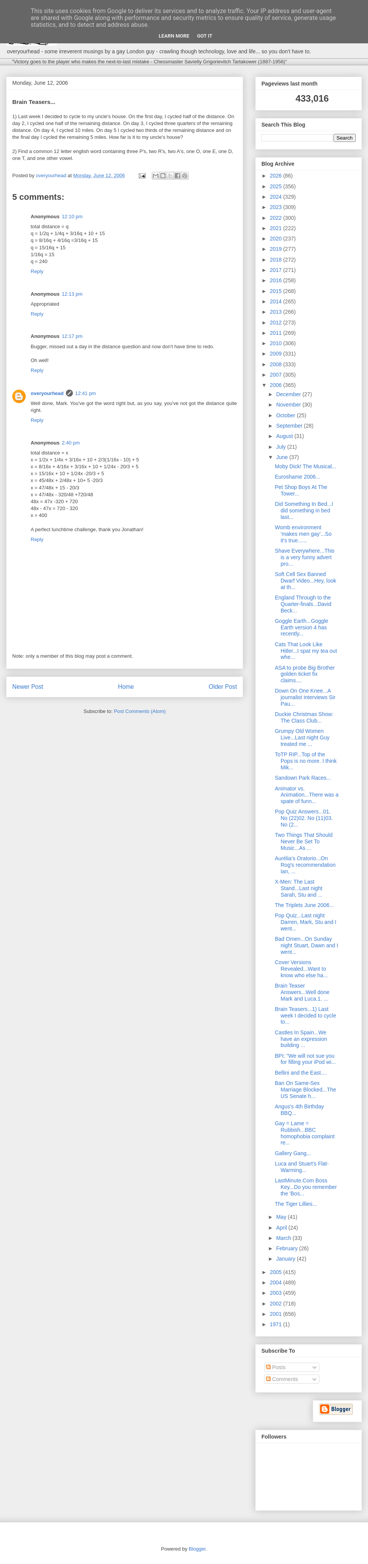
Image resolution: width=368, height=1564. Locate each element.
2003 (276, 1293)
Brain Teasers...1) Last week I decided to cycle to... (305, 1015)
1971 (276, 1324)
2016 (276, 280)
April (282, 1228)
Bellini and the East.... (301, 1073)
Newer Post (27, 686)
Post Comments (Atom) (140, 711)
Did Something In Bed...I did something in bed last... (304, 510)
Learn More (174, 36)
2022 (276, 218)
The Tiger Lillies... (296, 1204)
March (284, 1238)
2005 (276, 1272)
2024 (276, 197)
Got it (204, 36)
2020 (276, 238)
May (282, 1217)
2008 (276, 364)
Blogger (197, 1549)
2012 (276, 322)
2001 (276, 1314)
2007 (276, 375)
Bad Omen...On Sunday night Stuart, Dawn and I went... (306, 945)
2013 (276, 312)
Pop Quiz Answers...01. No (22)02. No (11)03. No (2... (304, 818)
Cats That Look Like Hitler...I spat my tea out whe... (306, 650)
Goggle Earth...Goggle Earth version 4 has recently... (301, 627)
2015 (276, 291)
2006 (276, 385)
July (281, 447)
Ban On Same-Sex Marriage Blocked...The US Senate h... (305, 1089)
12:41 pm (85, 393)
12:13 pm (72, 294)
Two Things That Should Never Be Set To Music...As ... (303, 841)
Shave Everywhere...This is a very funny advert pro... (305, 557)
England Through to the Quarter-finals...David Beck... (303, 604)
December (289, 394)
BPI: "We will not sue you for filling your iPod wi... (305, 1059)
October (286, 415)
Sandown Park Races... (303, 778)
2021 (276, 228)
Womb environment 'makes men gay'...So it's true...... (303, 533)
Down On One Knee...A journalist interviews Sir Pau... (305, 697)
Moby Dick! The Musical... (305, 466)
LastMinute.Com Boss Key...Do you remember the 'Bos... (306, 1187)
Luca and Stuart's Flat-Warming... (302, 1167)
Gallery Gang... (293, 1153)
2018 (276, 260)
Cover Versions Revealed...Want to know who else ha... (301, 968)
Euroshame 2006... (297, 477)
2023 (276, 207)
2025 (276, 186)
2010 (276, 343)
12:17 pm (72, 336)
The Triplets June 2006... (304, 905)
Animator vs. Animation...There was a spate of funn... (306, 795)
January (286, 1259)
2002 (276, 1304)
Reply (37, 271)
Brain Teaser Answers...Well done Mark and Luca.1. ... (302, 992)
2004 (276, 1282)
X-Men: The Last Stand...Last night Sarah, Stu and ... (298, 888)
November (289, 405)
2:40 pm (71, 443)
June (282, 457)
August (285, 436)
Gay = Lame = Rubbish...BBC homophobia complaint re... (305, 1133)
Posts (276, 1367)
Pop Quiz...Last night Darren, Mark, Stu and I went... (306, 922)
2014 (276, 301)
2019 (276, 249)
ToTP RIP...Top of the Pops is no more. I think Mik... (306, 760)
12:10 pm (72, 216)
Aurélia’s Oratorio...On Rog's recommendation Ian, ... (305, 864)
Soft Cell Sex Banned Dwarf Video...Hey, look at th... (305, 580)
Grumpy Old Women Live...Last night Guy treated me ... (302, 737)
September (290, 426)
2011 (276, 333)
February (287, 1248)
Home (126, 686)
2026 (276, 176)
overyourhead (47, 393)
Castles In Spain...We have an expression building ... (301, 1039)
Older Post (223, 686)
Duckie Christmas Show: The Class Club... (304, 717)
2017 (276, 270)
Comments (282, 1379)
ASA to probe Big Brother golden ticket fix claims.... (305, 674)
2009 (276, 354)
